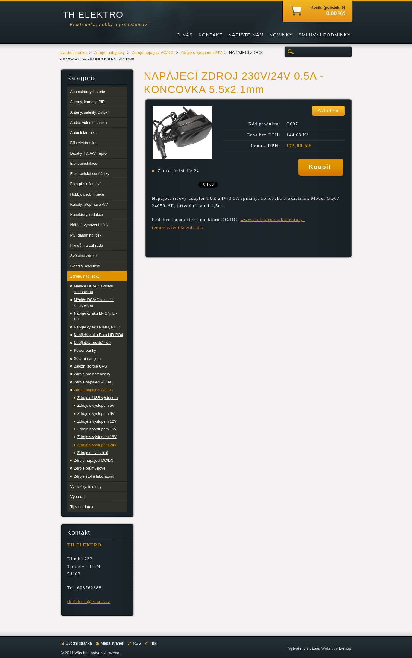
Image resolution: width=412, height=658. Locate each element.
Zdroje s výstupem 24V (201, 52)
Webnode (329, 648)
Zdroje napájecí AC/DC (152, 52)
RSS (137, 643)
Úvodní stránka (73, 52)
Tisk (153, 643)
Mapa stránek (112, 643)
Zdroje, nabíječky (109, 52)
